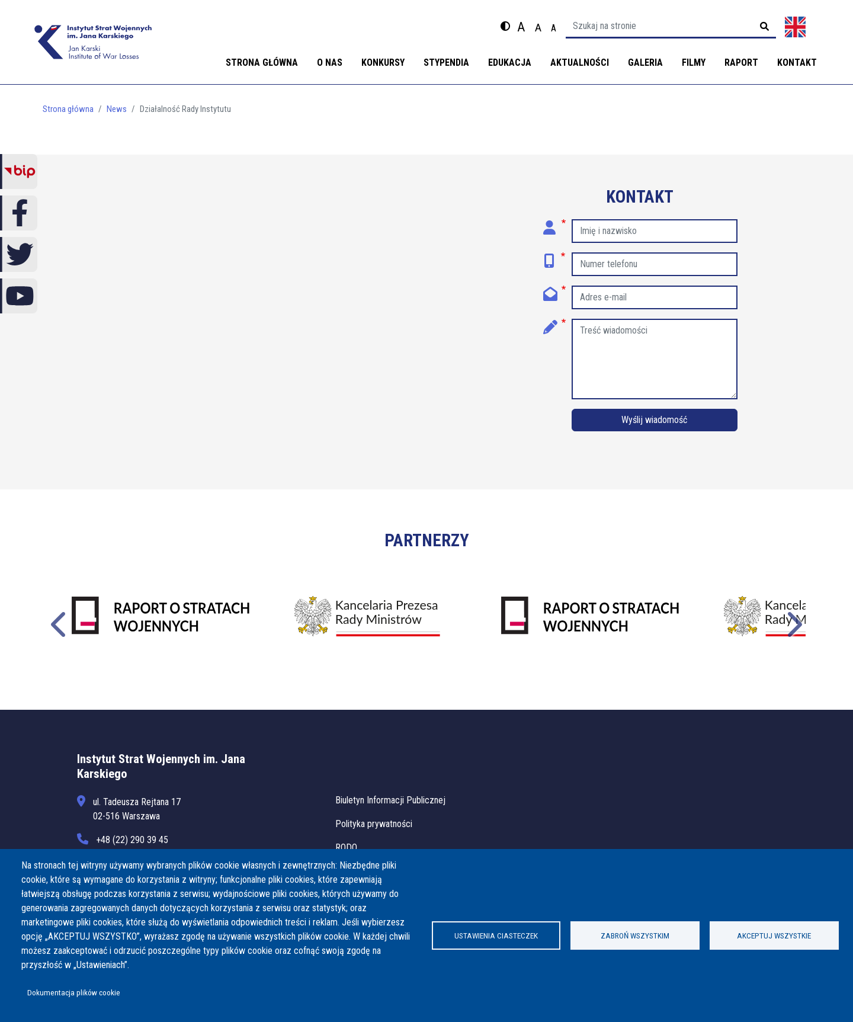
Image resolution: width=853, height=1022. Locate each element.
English (795, 27)
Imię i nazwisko (554, 223)
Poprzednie (59, 622)
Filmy (694, 62)
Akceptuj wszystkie (774, 935)
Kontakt (797, 62)
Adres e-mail (554, 290)
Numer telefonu (554, 256)
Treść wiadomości (554, 323)
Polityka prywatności (373, 823)
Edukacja (509, 62)
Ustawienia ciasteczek (496, 935)
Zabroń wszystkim (635, 935)
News (117, 109)
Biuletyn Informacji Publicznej (390, 800)
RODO (346, 847)
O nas (329, 62)
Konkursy (383, 62)
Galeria (645, 62)
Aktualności (579, 62)
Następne (793, 622)
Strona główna (262, 62)
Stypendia (446, 62)
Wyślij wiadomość (654, 419)
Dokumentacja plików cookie (73, 992)
